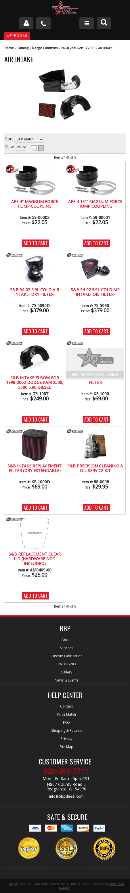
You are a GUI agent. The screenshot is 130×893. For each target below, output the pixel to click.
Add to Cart (36, 243)
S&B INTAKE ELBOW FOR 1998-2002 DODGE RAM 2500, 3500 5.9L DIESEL (34, 383)
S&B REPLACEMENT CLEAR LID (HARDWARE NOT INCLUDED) (35, 559)
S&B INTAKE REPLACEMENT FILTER (95, 380)
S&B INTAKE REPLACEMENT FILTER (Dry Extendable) (34, 468)
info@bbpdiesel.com (66, 796)
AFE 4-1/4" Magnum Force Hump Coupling (95, 204)
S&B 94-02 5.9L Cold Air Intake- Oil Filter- (95, 292)
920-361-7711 (66, 771)
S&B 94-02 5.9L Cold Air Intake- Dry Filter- (34, 292)
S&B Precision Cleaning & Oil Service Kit (95, 468)
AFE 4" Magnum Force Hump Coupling (34, 204)
